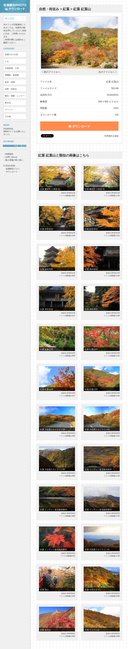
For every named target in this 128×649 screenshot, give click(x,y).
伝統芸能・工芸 (12, 68)
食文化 (8, 103)
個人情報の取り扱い (14, 160)
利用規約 (9, 154)
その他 (8, 116)
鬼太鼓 (24, 145)
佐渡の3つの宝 (11, 54)
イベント (9, 109)
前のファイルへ (52, 72)
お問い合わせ (11, 157)
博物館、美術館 (12, 75)
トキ (7, 61)
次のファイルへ (106, 72)
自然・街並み (11, 89)
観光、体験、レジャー (15, 96)
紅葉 (66, 9)
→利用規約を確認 (110, 136)
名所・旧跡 (10, 82)
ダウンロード (79, 126)
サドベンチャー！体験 (9, 145)
